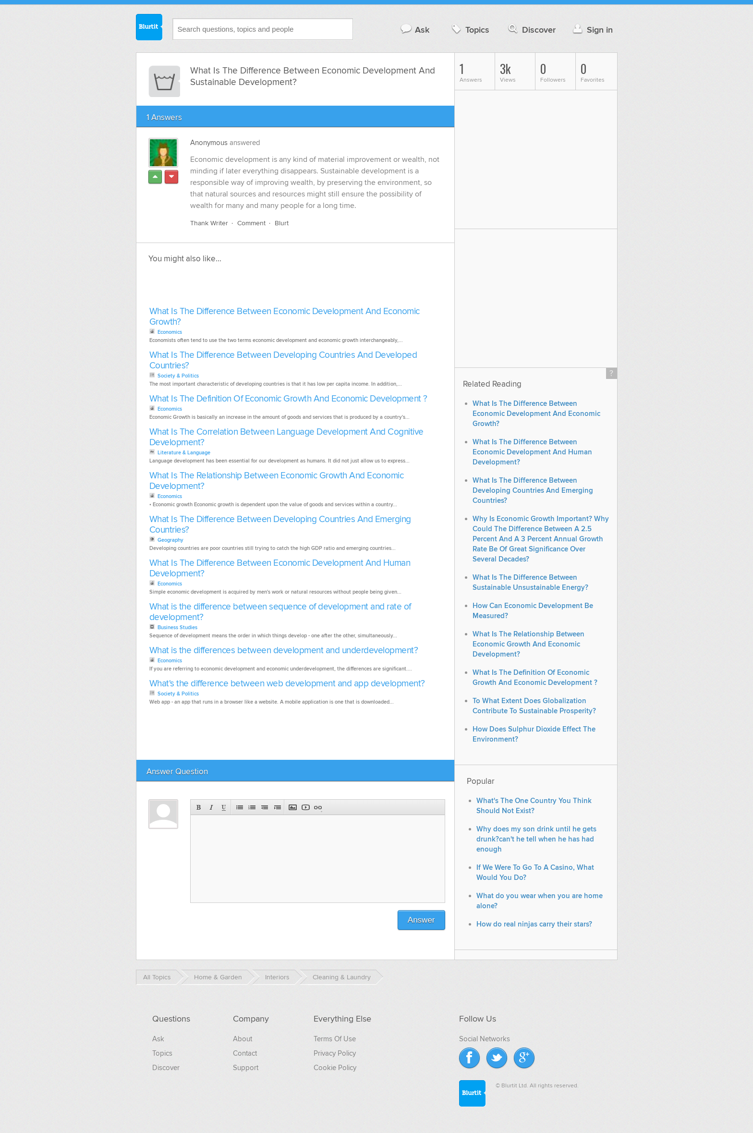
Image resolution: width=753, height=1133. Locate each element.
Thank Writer (209, 223)
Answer (421, 920)
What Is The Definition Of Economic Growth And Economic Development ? (288, 398)
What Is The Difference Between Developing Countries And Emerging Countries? (280, 525)
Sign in (592, 29)
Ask (415, 29)
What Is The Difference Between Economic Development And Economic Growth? (284, 317)
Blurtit (149, 28)
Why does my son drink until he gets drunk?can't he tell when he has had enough (536, 839)
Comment (251, 223)
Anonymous (209, 142)
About (242, 1039)
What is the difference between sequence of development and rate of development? (280, 612)
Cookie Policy (335, 1067)
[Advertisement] (257, 287)
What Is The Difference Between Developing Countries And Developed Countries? (283, 360)
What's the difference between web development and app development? (287, 683)
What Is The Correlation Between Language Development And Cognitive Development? (286, 437)
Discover (531, 29)
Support (245, 1067)
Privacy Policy (335, 1053)
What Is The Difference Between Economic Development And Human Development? (280, 568)
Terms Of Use (335, 1039)
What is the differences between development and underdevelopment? (283, 650)
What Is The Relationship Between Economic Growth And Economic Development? (276, 481)
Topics (469, 29)
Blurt (282, 223)
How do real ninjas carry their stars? (534, 924)
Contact (245, 1053)
